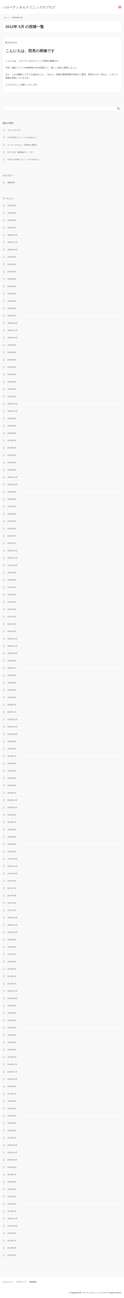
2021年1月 (11, 631)
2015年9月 (11, 1006)
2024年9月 (11, 345)
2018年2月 (11, 851)
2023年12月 (12, 404)
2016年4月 (11, 969)
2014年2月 (11, 1130)
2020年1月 (11, 712)
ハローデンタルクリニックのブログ (29, 7)
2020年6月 (11, 675)
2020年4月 (11, 690)
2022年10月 (12, 484)
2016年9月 (11, 940)
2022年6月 (11, 514)
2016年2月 (11, 984)
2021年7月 (11, 587)
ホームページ (8, 1282)
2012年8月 (11, 1233)
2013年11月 (12, 1152)
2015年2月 (11, 1050)
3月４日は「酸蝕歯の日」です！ (20, 152)
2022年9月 (11, 492)
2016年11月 (12, 925)
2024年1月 (11, 396)
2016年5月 (11, 962)
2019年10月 (12, 734)
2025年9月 (11, 257)
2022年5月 (11, 521)
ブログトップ (21, 1282)
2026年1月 (11, 228)
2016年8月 (11, 947)
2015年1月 (11, 1057)
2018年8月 (11, 815)
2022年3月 (11, 536)
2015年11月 (12, 991)
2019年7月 (11, 756)
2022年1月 (11, 543)
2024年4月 (11, 374)
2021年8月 (11, 580)
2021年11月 (12, 558)
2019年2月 (11, 785)
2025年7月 (11, 272)
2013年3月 (11, 1196)
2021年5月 (11, 602)
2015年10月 (12, 998)
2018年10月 (12, 807)
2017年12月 (12, 859)
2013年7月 (11, 1174)
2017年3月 (11, 903)
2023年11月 (12, 411)
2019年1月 (11, 793)
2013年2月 (11, 1204)
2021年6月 (11, 595)
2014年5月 (11, 1108)
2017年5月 (11, 895)
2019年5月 (11, 763)
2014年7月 (11, 1094)
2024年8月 (11, 352)
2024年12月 (12, 323)
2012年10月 (12, 1226)
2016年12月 (12, 917)
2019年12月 (12, 719)
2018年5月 (11, 837)
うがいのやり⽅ (13, 130)
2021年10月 (12, 565)
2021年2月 (11, 624)
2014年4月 (11, 1116)
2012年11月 (12, 1218)
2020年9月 (11, 661)
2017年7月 (11, 888)
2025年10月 (12, 250)
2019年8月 (11, 749)
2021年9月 (11, 573)
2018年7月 (11, 822)
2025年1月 (11, 316)
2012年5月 (11, 1255)
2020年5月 (11, 683)
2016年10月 (12, 932)
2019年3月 (11, 778)
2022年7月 (11, 506)
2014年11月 (12, 1072)
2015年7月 (11, 1020)
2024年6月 (11, 360)
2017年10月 (12, 873)
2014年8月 (11, 1086)
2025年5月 (11, 286)
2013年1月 (11, 1211)
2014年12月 (12, 1064)
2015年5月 (11, 1035)
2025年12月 (12, 235)
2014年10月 (12, 1079)
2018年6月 (11, 829)
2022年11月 (12, 477)
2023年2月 (11, 462)
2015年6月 (11, 1028)
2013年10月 (12, 1160)
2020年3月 (11, 697)
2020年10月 (12, 653)
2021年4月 (11, 609)
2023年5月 (11, 440)
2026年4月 (11, 205)
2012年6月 (11, 1248)
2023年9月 (11, 418)
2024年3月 (11, 382)
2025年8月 (11, 264)
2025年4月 (11, 294)
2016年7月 (11, 954)
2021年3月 (11, 617)
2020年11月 (12, 646)
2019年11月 (12, 727)
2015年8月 (11, 1013)
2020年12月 (12, 639)
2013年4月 (11, 1189)
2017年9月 (11, 881)
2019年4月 (11, 771)
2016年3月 (11, 976)
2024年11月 (12, 330)
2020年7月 (11, 668)
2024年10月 (12, 338)
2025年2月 (11, 308)
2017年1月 (11, 910)
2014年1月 (11, 1138)
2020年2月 (11, 705)
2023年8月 (11, 426)
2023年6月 (11, 433)
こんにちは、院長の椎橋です (30, 51)
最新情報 (11, 182)
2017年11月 (12, 866)
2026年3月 (11, 213)
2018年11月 (12, 800)
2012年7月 (11, 1241)
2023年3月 (11, 455)
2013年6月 (11, 1182)
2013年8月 (11, 1167)
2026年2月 (11, 220)
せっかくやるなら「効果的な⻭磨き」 (23, 145)
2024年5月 (11, 367)
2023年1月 (11, 470)
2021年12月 (12, 551)
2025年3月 (11, 301)
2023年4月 (11, 448)
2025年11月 (12, 242)
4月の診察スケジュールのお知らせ (21, 137)
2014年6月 (11, 1101)
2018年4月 (11, 844)
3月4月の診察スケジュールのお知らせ (23, 159)
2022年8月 (11, 499)
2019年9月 (11, 741)
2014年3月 (11, 1123)
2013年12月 (12, 1145)
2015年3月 (11, 1042)
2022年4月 (11, 529)
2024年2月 (11, 389)
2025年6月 (11, 279)
